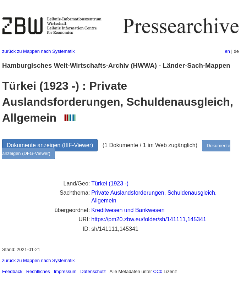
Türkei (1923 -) (109, 183)
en (227, 51)
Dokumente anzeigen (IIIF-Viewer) (50, 145)
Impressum (65, 271)
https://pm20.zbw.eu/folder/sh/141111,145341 (148, 219)
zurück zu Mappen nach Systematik (38, 51)
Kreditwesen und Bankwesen (127, 210)
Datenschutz (93, 271)
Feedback (12, 271)
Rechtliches (38, 271)
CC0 (158, 271)
